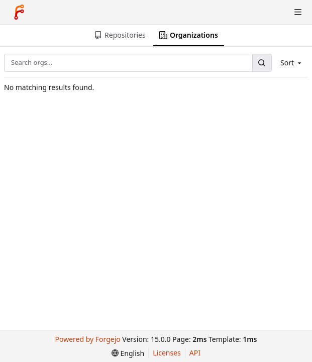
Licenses (167, 352)
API (194, 352)
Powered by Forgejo (88, 339)
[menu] (128, 353)
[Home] (19, 12)
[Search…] (261, 62)
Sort (291, 62)
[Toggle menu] (298, 12)
